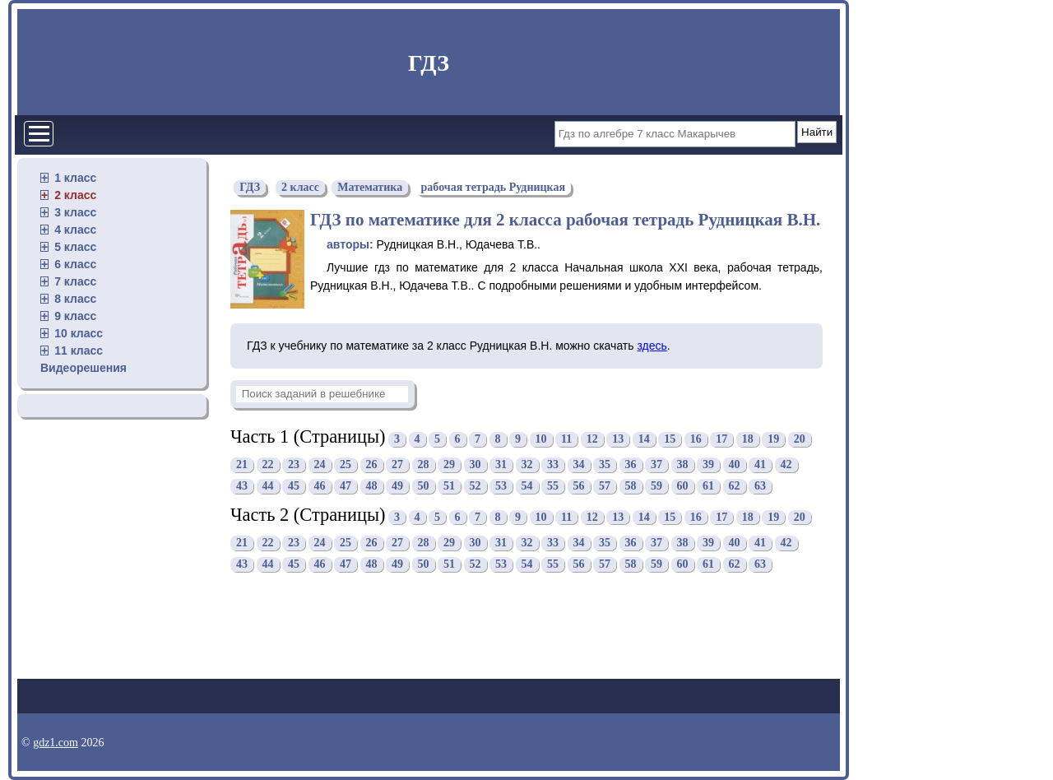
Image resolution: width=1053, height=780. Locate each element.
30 (475, 465)
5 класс (75, 246)
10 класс (78, 333)
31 (501, 465)
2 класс (75, 195)
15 (669, 439)
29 (449, 465)
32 (527, 465)
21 (242, 465)
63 (760, 487)
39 (708, 465)
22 (268, 465)
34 (579, 465)
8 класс (75, 298)
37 (656, 465)
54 (527, 487)
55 (553, 487)
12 (592, 439)
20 (799, 439)
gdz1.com (55, 742)
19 (773, 439)
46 (320, 487)
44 (268, 487)
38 (683, 465)
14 (644, 439)
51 (449, 487)
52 (475, 487)
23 (293, 465)
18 (748, 439)
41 (760, 465)
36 (631, 465)
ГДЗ (428, 63)
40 (734, 465)
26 (372, 465)
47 (345, 487)
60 (683, 487)
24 (320, 465)
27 (397, 465)
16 (696, 439)
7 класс (75, 281)
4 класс (75, 229)
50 (423, 487)
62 (734, 487)
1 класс (75, 177)
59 (656, 487)
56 (579, 487)
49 (397, 487)
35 (604, 465)
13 (618, 439)
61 (708, 487)
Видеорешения (83, 367)
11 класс (78, 350)
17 (721, 439)
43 (242, 487)
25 (345, 465)
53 (501, 487)
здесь (651, 345)
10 (541, 439)
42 (786, 465)
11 (566, 439)
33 (553, 465)
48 (372, 487)
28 (423, 465)
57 (604, 487)
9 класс (75, 316)
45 (293, 487)
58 (631, 487)
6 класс (75, 264)
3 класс (75, 212)
